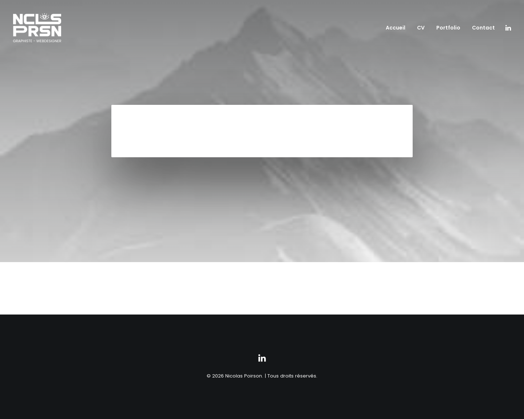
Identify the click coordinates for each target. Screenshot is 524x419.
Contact (483, 27)
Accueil (395, 27)
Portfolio (448, 27)
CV (421, 27)
